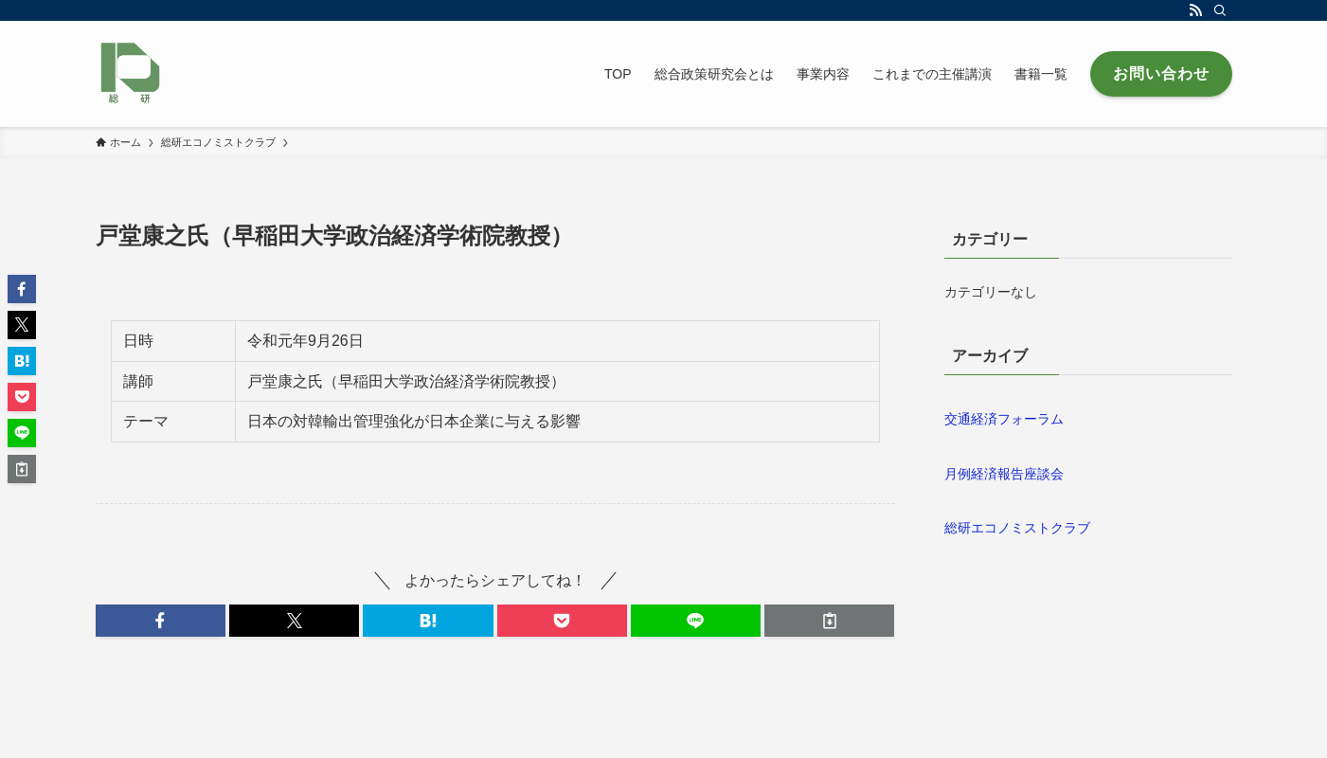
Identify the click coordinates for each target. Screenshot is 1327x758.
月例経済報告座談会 (1004, 473)
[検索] (1220, 10)
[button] (160, 621)
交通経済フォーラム (1004, 418)
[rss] (1195, 10)
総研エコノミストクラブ (1017, 527)
